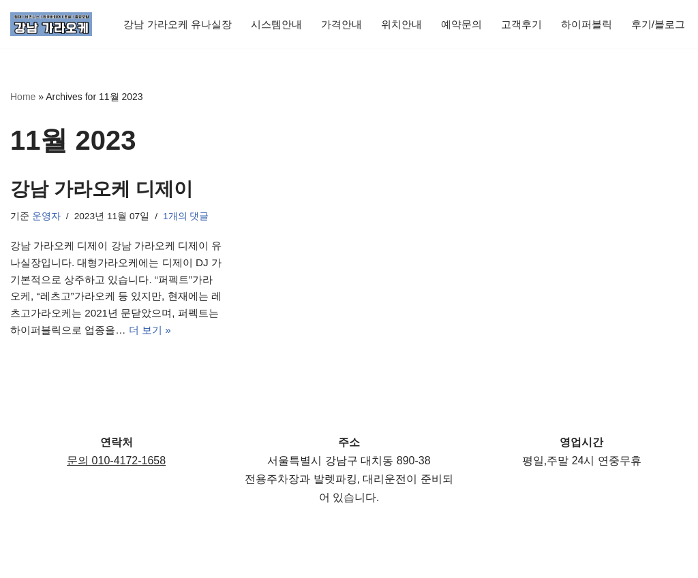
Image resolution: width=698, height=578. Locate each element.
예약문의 (470, 15)
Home (22, 96)
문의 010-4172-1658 (116, 491)
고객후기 (533, 15)
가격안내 (345, 15)
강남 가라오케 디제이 (101, 189)
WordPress (132, 560)
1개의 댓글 (189, 217)
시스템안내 (276, 15)
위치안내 (407, 15)
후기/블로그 (143, 33)
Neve (22, 560)
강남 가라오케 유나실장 (172, 15)
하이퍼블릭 (601, 15)
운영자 (46, 217)
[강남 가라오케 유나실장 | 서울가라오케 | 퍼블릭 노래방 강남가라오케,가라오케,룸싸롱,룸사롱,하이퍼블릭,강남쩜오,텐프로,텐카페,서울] (51, 24)
